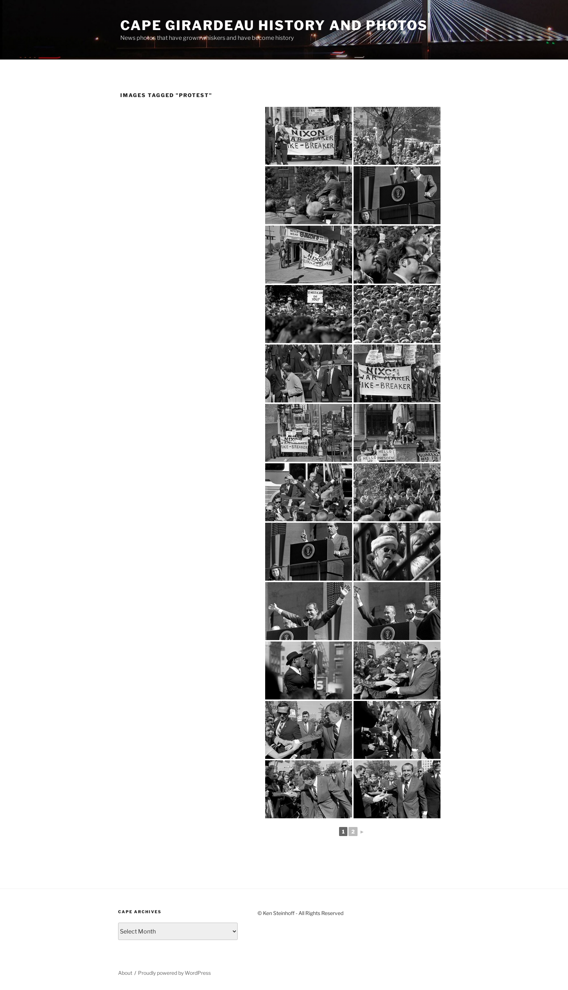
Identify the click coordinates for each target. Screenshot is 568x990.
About (125, 973)
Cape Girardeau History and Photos (274, 25)
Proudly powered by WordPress (174, 973)
